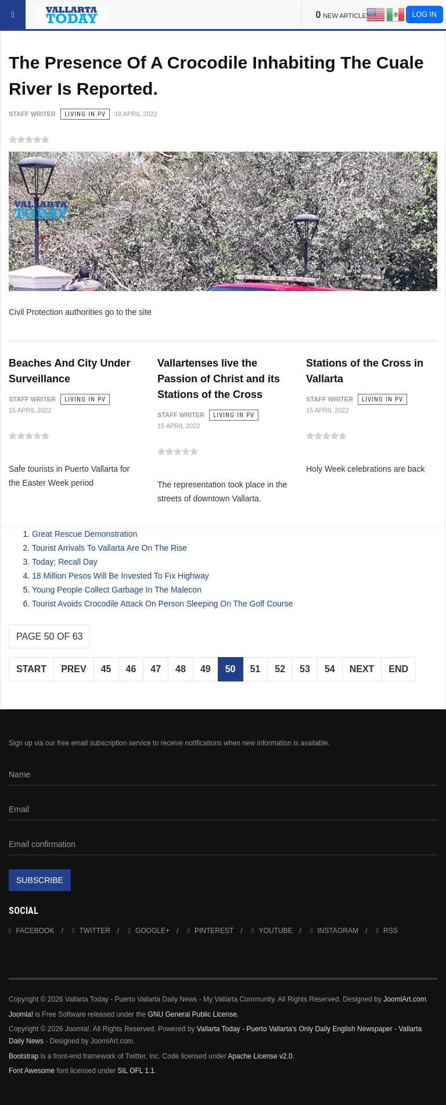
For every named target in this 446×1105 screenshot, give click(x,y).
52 (280, 669)
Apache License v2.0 (260, 1056)
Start (31, 669)
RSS (387, 931)
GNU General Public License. (193, 1014)
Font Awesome (32, 1071)
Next (362, 669)
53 (305, 669)
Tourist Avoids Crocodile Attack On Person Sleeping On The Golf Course (162, 603)
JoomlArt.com (404, 999)
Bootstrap (23, 1056)
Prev (74, 669)
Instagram (334, 931)
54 (330, 669)
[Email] (223, 809)
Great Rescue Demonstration (84, 534)
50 (230, 669)
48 (180, 669)
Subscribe (39, 880)
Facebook (31, 931)
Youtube (271, 931)
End (398, 669)
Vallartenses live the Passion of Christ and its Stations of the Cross (218, 378)
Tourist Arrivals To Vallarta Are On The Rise (109, 547)
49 (205, 669)
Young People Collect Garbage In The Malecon (117, 589)
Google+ (149, 931)
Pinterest (211, 931)
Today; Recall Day (65, 561)
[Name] (223, 774)
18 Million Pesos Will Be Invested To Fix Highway (120, 575)
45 (106, 669)
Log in (424, 14)
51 (255, 669)
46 (131, 669)
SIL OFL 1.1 (135, 1071)
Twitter (91, 931)
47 (155, 669)
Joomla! (21, 1014)
